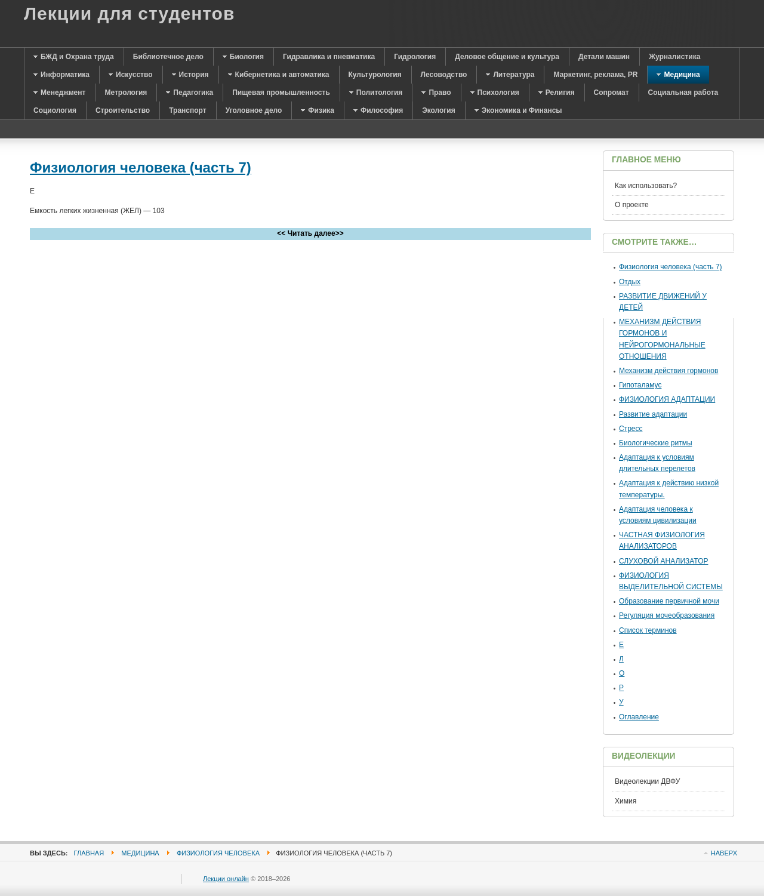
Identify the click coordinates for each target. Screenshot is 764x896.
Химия (625, 801)
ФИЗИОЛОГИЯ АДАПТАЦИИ (667, 399)
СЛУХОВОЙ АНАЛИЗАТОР (663, 561)
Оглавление (639, 717)
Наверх (724, 853)
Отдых (629, 282)
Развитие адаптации (653, 414)
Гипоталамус (640, 385)
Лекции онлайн (226, 878)
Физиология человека (218, 853)
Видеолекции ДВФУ (647, 781)
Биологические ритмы (655, 443)
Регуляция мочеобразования (666, 615)
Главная (89, 853)
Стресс (631, 428)
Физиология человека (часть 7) (140, 167)
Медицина (140, 853)
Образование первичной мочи (669, 601)
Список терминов (648, 630)
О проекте (632, 205)
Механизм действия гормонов (668, 371)
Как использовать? (646, 185)
